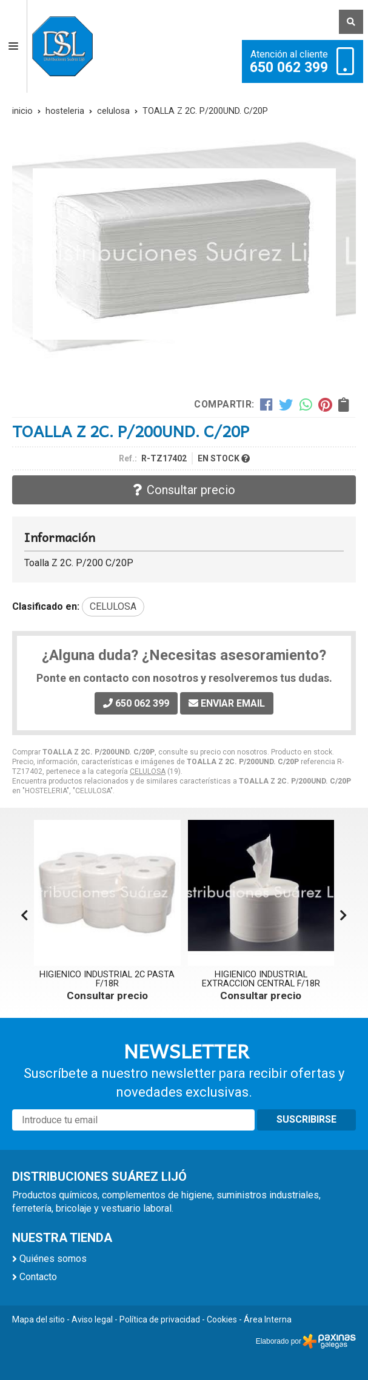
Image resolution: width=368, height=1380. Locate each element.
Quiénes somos (53, 1258)
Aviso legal (92, 1319)
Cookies (222, 1319)
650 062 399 (289, 67)
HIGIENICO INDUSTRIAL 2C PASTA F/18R (107, 978)
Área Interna (268, 1319)
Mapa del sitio (38, 1319)
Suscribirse (306, 1119)
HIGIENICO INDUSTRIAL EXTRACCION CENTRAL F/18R (261, 978)
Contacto (38, 1277)
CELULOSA (148, 771)
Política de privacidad (159, 1319)
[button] (343, 915)
